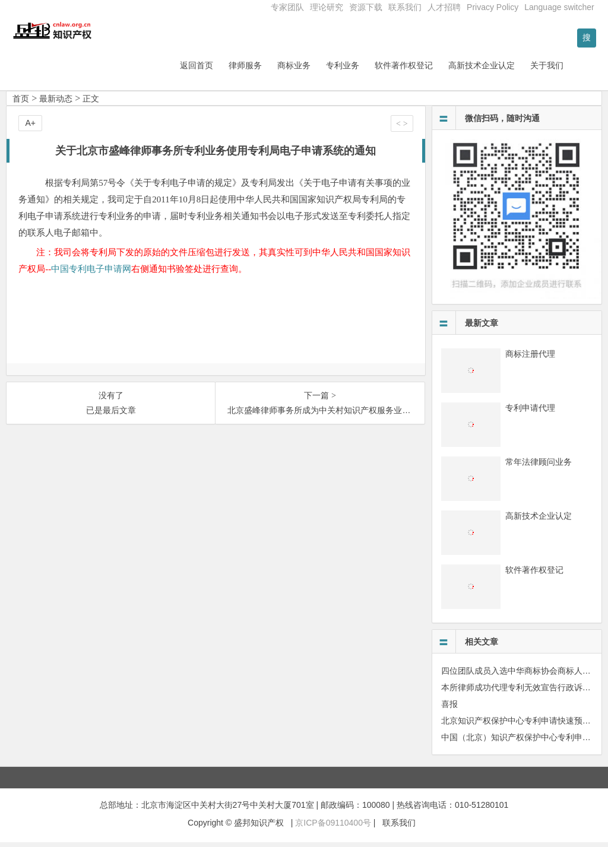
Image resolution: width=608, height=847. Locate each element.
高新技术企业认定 (512, 69)
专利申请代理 (530, 412)
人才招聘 (444, 7)
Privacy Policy (492, 7)
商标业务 (324, 69)
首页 (20, 102)
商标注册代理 (530, 358)
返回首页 (227, 69)
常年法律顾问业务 (538, 466)
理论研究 (326, 7)
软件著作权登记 (435, 69)
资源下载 (365, 7)
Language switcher (559, 7)
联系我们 (405, 7)
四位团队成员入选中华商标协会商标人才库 (520, 675)
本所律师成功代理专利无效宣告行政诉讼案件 (524, 691)
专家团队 (287, 7)
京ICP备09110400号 (333, 827)
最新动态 (55, 102)
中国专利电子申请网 (91, 273)
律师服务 (276, 69)
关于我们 (577, 69)
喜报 (449, 708)
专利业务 (373, 69)
